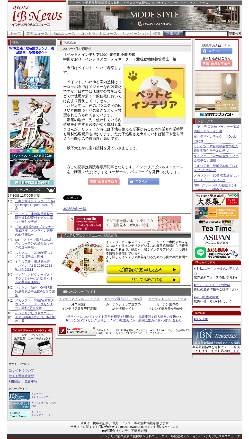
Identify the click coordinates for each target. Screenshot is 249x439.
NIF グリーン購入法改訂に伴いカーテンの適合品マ (215, 188)
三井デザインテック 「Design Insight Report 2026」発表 (35, 205)
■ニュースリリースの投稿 (212, 285)
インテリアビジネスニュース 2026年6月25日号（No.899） (35, 317)
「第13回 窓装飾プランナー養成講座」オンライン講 (216, 129)
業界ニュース (37, 33)
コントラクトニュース (99, 33)
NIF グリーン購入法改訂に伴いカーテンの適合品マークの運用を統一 (35, 243)
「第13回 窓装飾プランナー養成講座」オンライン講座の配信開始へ (34, 230)
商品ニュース (64, 33)
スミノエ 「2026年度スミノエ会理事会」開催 (34, 254)
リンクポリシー (99, 320)
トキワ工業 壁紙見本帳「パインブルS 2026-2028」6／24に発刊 (35, 265)
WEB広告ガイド (124, 320)
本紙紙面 (173, 33)
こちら (235, 351)
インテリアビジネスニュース (79, 299)
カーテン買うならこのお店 (123, 299)
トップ (15, 33)
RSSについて (75, 320)
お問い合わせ (172, 320)
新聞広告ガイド (149, 320)
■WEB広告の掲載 (206, 297)
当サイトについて (21, 370)
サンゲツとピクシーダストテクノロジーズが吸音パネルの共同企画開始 (34, 278)
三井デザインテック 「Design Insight (216, 139)
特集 (157, 33)
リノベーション (135, 33)
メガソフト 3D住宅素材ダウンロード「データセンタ (216, 178)
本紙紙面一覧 (75, 209)
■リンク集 (201, 319)
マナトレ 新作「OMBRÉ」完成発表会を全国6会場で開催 (35, 291)
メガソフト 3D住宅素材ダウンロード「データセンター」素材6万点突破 (34, 304)
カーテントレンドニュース (168, 299)
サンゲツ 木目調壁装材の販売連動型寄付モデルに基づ (216, 148)
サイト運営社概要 (21, 376)
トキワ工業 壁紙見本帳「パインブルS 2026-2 (216, 168)
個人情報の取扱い (166, 316)
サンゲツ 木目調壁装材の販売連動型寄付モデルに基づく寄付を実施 (34, 217)
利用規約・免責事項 (23, 381)
